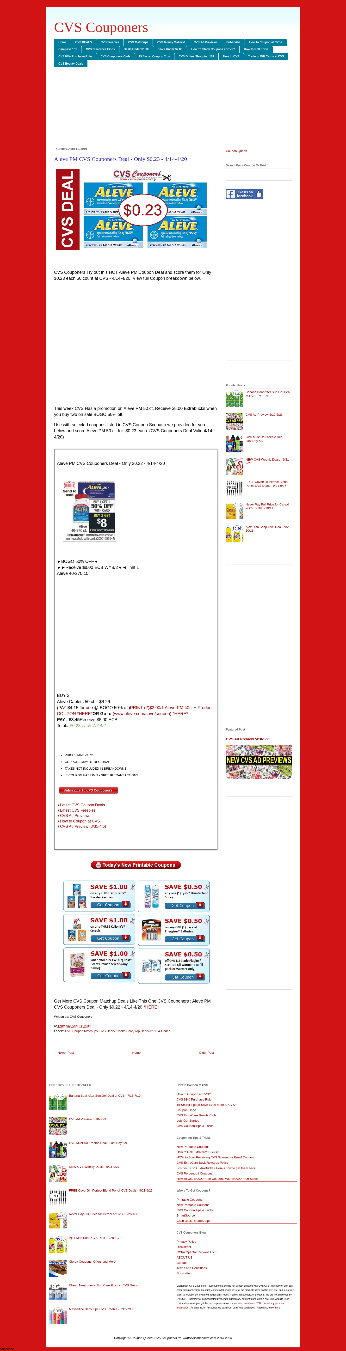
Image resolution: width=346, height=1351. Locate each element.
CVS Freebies (110, 42)
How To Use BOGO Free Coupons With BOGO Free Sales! (218, 1179)
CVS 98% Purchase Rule (75, 56)
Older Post (206, 1052)
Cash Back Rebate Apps (193, 1221)
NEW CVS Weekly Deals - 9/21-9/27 (94, 1166)
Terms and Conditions (192, 1268)
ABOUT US (184, 1257)
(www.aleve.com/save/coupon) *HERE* (150, 713)
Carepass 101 (67, 49)
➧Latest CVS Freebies (76, 810)
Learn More (249, 1303)
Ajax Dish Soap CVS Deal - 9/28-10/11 (96, 1238)
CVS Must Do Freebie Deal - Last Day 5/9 (98, 1143)
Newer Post (66, 1052)
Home (62, 42)
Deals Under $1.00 (136, 49)
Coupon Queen (236, 151)
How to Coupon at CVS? (265, 42)
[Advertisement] (173, 108)
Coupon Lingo (186, 1110)
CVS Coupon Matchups (81, 1031)
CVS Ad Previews (205, 42)
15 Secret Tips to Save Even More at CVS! (206, 1105)
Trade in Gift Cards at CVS (266, 56)
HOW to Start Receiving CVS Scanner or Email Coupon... (216, 1157)
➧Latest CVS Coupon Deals (81, 805)
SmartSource (186, 1215)
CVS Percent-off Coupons (194, 1173)
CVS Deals (107, 1031)
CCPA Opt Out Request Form (197, 1252)
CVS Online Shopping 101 (196, 56)
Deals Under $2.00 (170, 49)
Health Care (124, 1031)
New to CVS (231, 56)
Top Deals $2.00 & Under (152, 1031)
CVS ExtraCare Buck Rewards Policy (202, 1162)
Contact (182, 1263)
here (277, 1307)
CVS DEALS (83, 42)
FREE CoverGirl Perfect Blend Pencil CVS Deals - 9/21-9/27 (267, 483)
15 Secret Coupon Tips (154, 56)
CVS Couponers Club (115, 56)
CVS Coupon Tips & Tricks (195, 1126)
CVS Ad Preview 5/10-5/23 (264, 414)
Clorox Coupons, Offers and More (92, 1261)
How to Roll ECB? (256, 49)
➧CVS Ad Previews (73, 816)
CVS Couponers (101, 27)
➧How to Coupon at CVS (78, 821)
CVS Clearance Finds (100, 49)
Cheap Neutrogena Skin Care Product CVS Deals (103, 1285)
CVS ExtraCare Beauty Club (196, 1115)
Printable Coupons (189, 1199)
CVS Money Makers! (171, 42)
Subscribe (233, 42)
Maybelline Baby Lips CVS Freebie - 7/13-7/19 (101, 1309)
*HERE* (151, 1007)
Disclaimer (184, 1247)
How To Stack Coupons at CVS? (213, 49)
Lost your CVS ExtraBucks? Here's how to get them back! (216, 1168)
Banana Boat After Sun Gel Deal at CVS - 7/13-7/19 (268, 394)
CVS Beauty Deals (70, 63)
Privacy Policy (186, 1241)
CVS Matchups (138, 42)
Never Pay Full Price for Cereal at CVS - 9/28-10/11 (267, 506)
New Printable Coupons (193, 1147)
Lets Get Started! (188, 1120)
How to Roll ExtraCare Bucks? (198, 1152)
